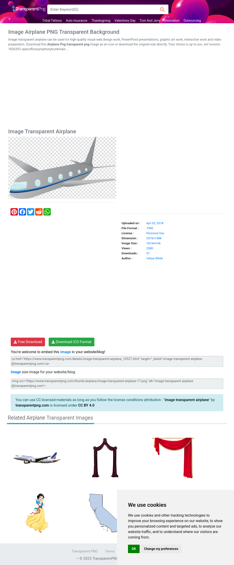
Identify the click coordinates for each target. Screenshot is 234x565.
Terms (110, 551)
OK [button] (134, 549)
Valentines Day (125, 20)
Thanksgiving (100, 20)
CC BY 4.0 (86, 405)
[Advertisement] (117, 91)
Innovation (172, 20)
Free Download (28, 342)
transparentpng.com (32, 405)
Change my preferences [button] (161, 549)
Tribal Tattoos (52, 20)
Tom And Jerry (150, 20)
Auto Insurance (77, 20)
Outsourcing (192, 20)
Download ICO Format (71, 342)
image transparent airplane (187, 400)
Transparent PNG (85, 551)
